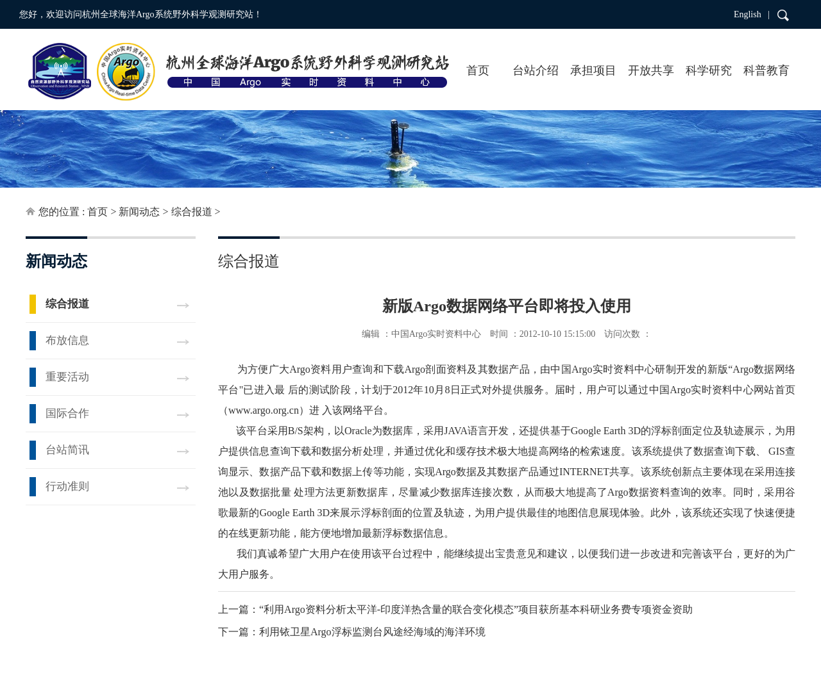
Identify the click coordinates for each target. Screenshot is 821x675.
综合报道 (191, 211)
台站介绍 (535, 70)
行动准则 (67, 486)
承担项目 (593, 70)
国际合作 (67, 413)
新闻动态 (139, 211)
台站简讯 (67, 450)
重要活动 (67, 377)
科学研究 (709, 70)
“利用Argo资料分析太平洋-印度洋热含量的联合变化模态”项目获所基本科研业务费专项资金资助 (476, 609)
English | (752, 14)
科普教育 (766, 70)
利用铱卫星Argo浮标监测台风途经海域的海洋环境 (372, 631)
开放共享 (651, 70)
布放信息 (67, 340)
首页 (477, 70)
